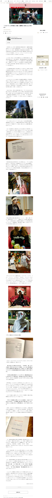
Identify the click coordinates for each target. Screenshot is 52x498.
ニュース (41, 32)
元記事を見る (18, 492)
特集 (43, 32)
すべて (38, 32)
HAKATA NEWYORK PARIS (16, 38)
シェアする (9, 33)
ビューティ (46, 32)
